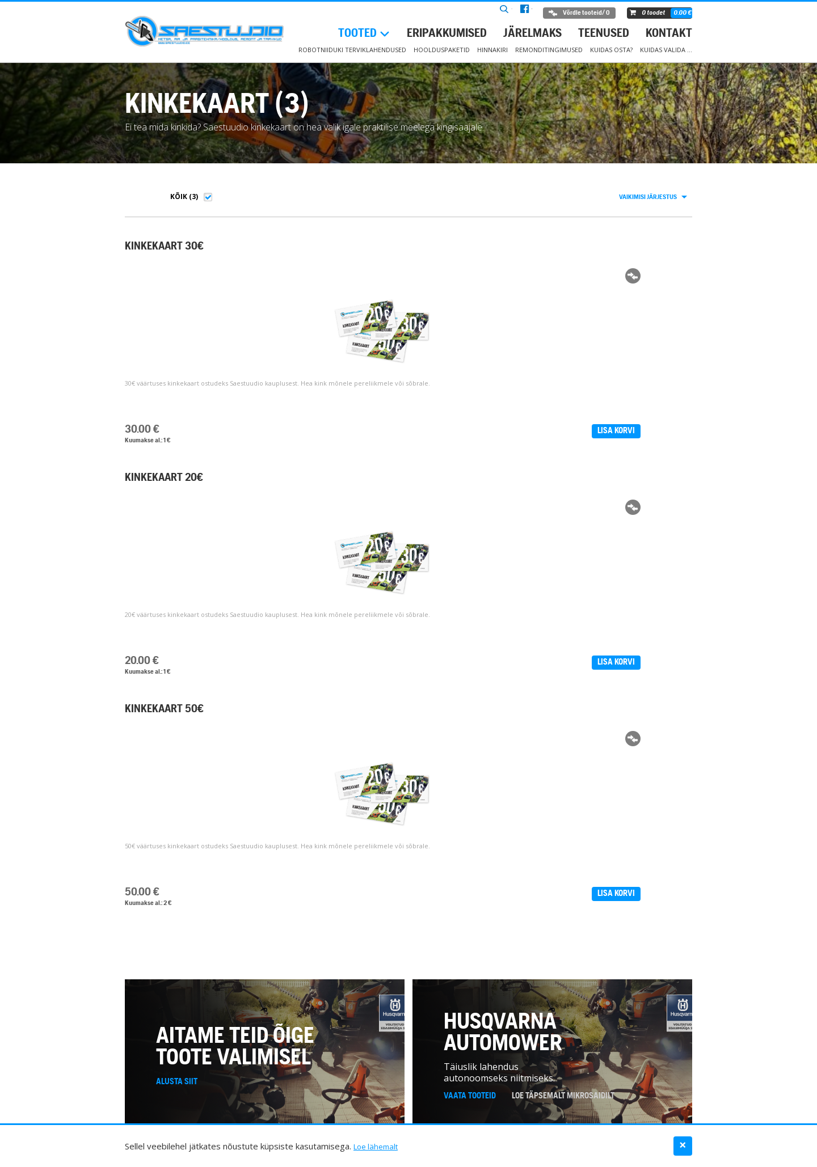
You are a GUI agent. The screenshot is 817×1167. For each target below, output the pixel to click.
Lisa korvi (221, 431)
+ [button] (803, 784)
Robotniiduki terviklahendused (352, 49)
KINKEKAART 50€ (462, 247)
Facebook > (216, 985)
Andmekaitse (671, 1114)
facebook (508, 14)
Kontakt (669, 33)
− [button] (803, 801)
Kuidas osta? (611, 49)
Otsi (471, 14)
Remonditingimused (549, 49)
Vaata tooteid (470, 633)
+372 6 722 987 (179, 855)
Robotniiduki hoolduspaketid (287, 1114)
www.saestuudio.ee (188, 882)
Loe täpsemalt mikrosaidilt (563, 633)
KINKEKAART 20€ (313, 247)
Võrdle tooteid (574, 13)
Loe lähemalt (378, 1146)
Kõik (178, 196)
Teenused (603, 33)
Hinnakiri (492, 49)
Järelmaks (532, 33)
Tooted (357, 33)
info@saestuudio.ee (189, 868)
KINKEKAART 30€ (164, 247)
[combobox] (652, 197)
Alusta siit (176, 619)
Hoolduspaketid (442, 49)
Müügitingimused (494, 1114)
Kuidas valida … (666, 49)
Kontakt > (167, 985)
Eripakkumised (447, 33)
